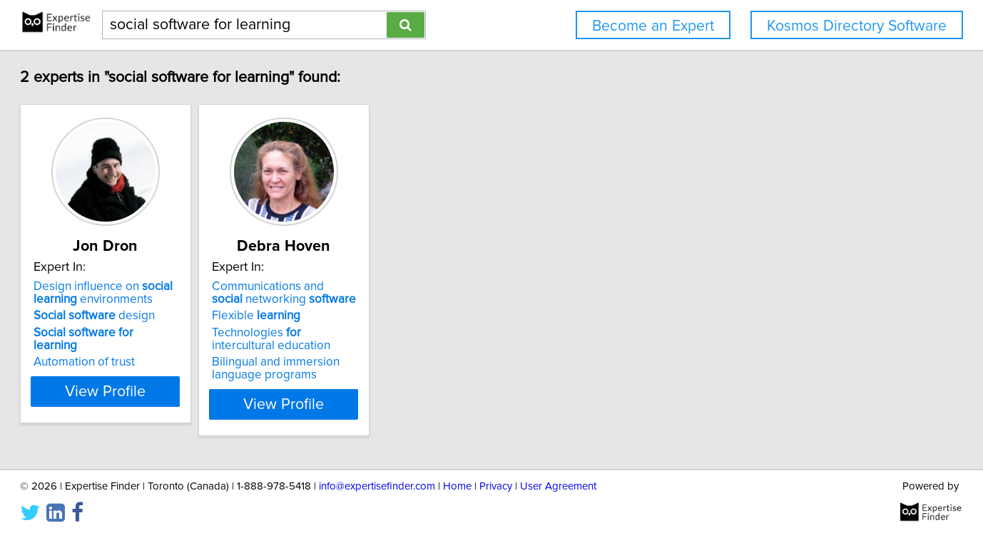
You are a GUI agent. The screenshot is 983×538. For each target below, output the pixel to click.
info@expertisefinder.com (377, 486)
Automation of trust (127, 349)
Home (457, 486)
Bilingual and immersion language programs (355, 368)
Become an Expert (653, 26)
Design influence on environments (146, 293)
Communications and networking (364, 293)
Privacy (495, 486)
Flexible (335, 315)
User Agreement (558, 486)
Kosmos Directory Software (857, 26)
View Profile (167, 404)
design (137, 315)
